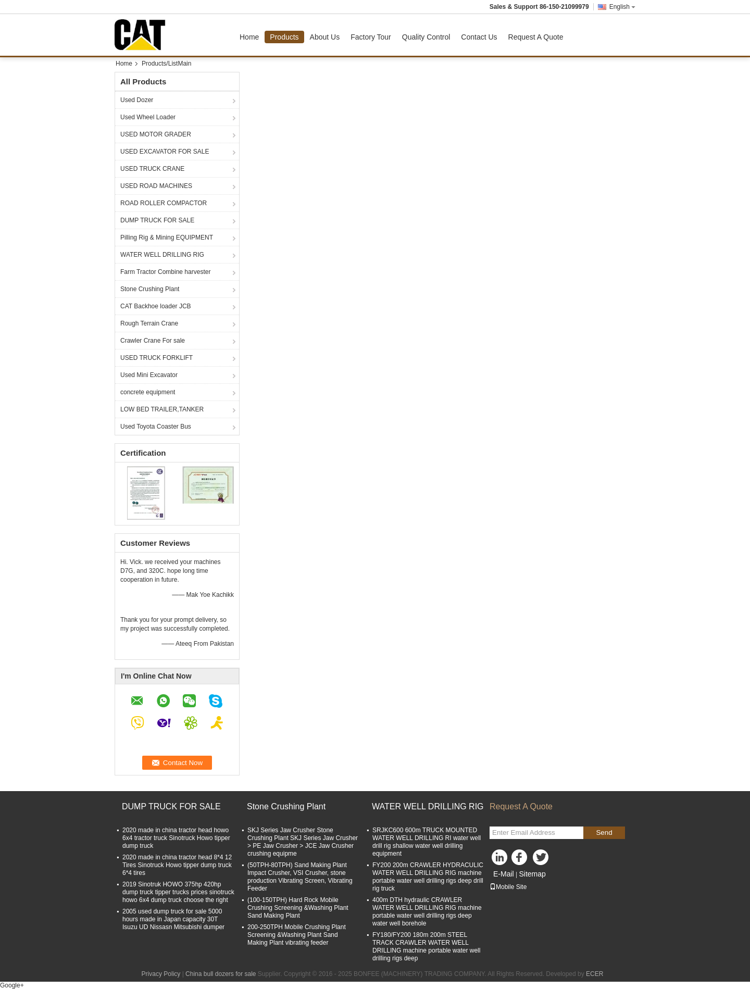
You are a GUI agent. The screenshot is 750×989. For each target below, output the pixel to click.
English (622, 6)
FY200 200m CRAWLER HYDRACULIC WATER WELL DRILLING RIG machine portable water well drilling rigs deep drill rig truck (427, 876)
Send (604, 832)
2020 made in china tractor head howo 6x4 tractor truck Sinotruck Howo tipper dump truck (176, 838)
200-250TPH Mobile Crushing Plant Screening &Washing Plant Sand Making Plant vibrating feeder (296, 934)
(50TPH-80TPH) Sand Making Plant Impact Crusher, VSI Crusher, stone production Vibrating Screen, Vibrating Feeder (300, 876)
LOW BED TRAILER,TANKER (162, 409)
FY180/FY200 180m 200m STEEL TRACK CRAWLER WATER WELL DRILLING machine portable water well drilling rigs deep (426, 946)
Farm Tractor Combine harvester (165, 272)
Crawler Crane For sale (152, 340)
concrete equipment (147, 392)
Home (249, 37)
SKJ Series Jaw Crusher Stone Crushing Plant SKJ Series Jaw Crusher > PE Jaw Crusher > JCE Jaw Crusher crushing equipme (302, 842)
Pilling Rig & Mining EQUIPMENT (166, 237)
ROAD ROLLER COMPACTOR (163, 203)
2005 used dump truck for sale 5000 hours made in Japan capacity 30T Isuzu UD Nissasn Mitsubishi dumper (173, 919)
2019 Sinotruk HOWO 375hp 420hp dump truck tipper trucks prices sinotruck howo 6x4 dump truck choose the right (178, 892)
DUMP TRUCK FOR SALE (157, 220)
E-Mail (503, 874)
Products (284, 37)
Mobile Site (508, 887)
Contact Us (479, 37)
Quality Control (426, 37)
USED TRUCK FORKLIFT (156, 357)
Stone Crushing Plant (149, 289)
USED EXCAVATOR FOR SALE (164, 151)
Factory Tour (371, 37)
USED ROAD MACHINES (156, 186)
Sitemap (532, 874)
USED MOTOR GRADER (155, 134)
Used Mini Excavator (149, 375)
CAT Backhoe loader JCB (155, 306)
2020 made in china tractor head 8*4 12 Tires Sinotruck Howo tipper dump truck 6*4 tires (177, 865)
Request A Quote (536, 37)
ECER (594, 974)
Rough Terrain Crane (149, 323)
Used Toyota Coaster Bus (155, 426)
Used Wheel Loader (148, 117)
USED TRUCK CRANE (152, 168)
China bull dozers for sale (220, 974)
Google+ (12, 985)
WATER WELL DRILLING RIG (162, 254)
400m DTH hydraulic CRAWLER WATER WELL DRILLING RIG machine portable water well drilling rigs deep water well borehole (427, 911)
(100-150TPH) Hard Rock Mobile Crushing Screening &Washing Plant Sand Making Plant (297, 907)
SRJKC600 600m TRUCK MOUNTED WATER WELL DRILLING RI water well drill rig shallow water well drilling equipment (426, 842)
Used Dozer (136, 100)
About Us (325, 37)
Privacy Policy (161, 974)
